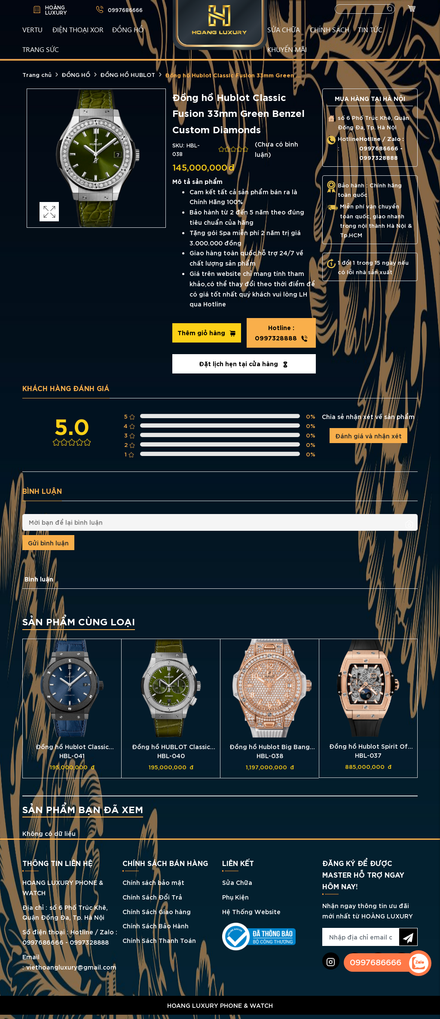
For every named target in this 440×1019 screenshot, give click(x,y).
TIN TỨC (370, 29)
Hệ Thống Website (251, 911)
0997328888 (281, 332)
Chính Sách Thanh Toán (159, 940)
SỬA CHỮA (283, 29)
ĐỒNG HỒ (128, 29)
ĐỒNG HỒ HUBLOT (127, 74)
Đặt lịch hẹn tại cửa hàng (244, 363)
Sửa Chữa (237, 882)
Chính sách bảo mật (153, 882)
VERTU (32, 29)
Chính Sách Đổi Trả (152, 897)
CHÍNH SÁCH (329, 29)
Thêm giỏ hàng (206, 332)
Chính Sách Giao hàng (156, 911)
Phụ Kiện (235, 897)
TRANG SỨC (40, 49)
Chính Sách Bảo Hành (155, 925)
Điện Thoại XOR (78, 29)
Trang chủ (37, 74)
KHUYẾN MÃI (287, 49)
